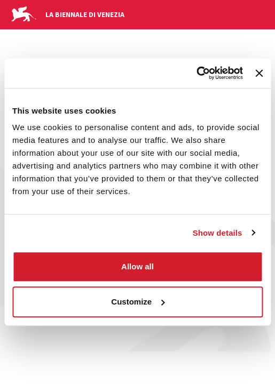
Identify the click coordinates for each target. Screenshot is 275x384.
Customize (137, 301)
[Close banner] (259, 73)
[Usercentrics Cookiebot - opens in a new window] (196, 73)
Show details (217, 232)
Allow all (137, 266)
